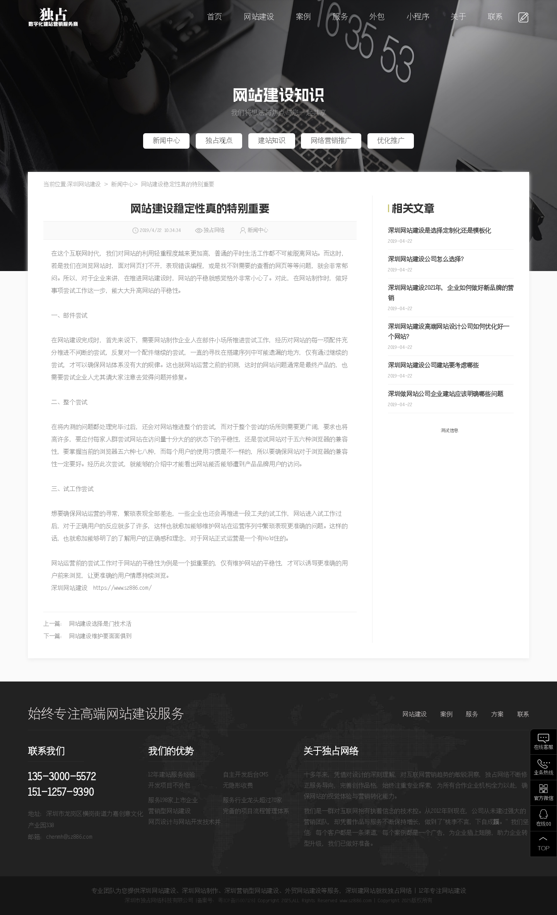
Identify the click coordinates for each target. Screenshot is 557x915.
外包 (376, 17)
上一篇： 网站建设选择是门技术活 (87, 624)
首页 (214, 17)
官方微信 (544, 799)
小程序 (418, 17)
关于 (458, 17)
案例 (303, 17)
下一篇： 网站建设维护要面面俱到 (87, 636)
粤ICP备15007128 (236, 901)
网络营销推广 (331, 141)
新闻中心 (166, 141)
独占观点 (219, 141)
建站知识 (271, 141)
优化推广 (391, 141)
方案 (497, 714)
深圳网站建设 (84, 184)
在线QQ (543, 824)
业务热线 (544, 773)
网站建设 (259, 17)
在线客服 (544, 747)
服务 (340, 17)
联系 (495, 17)
